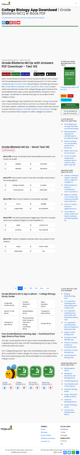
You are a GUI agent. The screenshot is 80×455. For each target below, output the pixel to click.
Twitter (63, 432)
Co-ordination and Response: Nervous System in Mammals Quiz (71, 326)
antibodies (43, 190)
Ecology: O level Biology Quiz (70, 338)
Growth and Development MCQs (69, 412)
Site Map (44, 432)
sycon (18, 204)
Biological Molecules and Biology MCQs (70, 376)
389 (30, 288)
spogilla (43, 204)
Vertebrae (43, 169)
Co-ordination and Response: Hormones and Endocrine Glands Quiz (71, 315)
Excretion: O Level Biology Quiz (70, 351)
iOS (61, 444)
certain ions (43, 225)
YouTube (63, 435)
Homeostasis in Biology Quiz (70, 356)
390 (36, 288)
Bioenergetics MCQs (69, 369)
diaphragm (18, 251)
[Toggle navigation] (76, 3)
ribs (43, 251)
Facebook (64, 429)
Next (41, 288)
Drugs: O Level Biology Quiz (69, 333)
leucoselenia (43, 209)
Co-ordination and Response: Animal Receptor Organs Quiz (70, 304)
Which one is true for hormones (70, 152)
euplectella (18, 209)
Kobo (70, 96)
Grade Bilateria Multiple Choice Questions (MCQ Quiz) (27, 86)
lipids (18, 225)
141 (15, 288)
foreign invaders (18, 185)
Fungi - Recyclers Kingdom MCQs (70, 395)
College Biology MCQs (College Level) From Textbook (23, 18)
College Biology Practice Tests (14, 84)
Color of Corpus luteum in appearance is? (70, 206)
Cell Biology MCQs (71, 381)
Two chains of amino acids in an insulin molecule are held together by (71, 216)
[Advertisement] (40, 42)
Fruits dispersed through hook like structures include (71, 126)
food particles (18, 190)
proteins (18, 230)
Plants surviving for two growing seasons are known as (70, 144)
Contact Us (45, 441)
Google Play (66, 100)
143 (25, 288)
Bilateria (18, 169)
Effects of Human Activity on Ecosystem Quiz (71, 345)
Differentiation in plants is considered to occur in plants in (71, 188)
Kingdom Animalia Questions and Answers (33, 109)
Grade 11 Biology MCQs (70, 406)
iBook (64, 96)
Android (63, 441)
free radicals (43, 230)
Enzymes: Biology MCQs (70, 390)
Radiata (18, 164)
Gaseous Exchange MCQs (70, 401)
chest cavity (43, 246)
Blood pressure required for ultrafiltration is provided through (71, 135)
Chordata (43, 164)
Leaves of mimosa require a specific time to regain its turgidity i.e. (71, 178)
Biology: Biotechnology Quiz (69, 296)
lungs (18, 246)
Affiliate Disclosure (48, 438)
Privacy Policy (46, 435)
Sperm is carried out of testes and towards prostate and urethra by (71, 198)
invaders (43, 185)
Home (43, 429)
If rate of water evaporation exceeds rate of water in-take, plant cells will (70, 160)
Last (47, 288)
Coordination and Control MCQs (71, 385)
